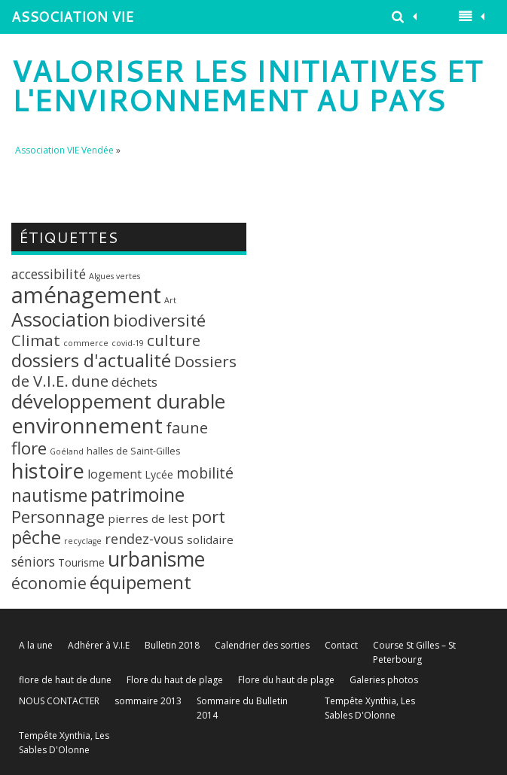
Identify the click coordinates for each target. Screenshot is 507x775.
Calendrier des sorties (262, 645)
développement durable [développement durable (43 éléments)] (118, 401)
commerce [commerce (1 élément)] (85, 343)
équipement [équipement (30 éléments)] (140, 582)
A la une (36, 645)
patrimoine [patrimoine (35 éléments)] (137, 494)
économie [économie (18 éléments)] (49, 583)
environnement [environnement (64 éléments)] (87, 425)
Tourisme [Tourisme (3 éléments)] (81, 562)
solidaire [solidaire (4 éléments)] (210, 539)
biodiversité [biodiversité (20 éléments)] (159, 320)
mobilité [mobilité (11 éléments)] (205, 473)
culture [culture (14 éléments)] (173, 340)
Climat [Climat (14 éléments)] (35, 340)
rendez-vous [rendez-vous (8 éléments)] (144, 539)
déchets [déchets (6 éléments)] (134, 382)
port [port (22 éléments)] (208, 516)
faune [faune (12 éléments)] (187, 428)
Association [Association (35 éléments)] (60, 319)
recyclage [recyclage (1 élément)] (83, 541)
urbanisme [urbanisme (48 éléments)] (156, 559)
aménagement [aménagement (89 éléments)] (86, 295)
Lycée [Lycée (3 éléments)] (159, 474)
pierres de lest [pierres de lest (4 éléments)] (148, 518)
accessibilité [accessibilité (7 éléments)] (48, 274)
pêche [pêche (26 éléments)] (36, 537)
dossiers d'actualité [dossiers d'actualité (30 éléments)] (91, 360)
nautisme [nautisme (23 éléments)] (49, 495)
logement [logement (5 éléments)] (114, 474)
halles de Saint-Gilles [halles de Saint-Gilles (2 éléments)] (134, 450)
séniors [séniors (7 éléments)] (33, 561)
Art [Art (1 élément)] (170, 300)
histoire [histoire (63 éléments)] (47, 470)
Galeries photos (384, 679)
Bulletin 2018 (172, 645)
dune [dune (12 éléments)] (90, 381)
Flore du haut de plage (175, 679)
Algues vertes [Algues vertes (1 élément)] (114, 276)
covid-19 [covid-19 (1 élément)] (127, 343)
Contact (341, 645)
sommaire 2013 (148, 700)
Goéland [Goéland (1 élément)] (67, 451)
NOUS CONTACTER (59, 700)
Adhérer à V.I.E (99, 645)
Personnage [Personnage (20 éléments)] (58, 516)
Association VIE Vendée (64, 150)
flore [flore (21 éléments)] (29, 448)
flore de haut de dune (65, 679)
